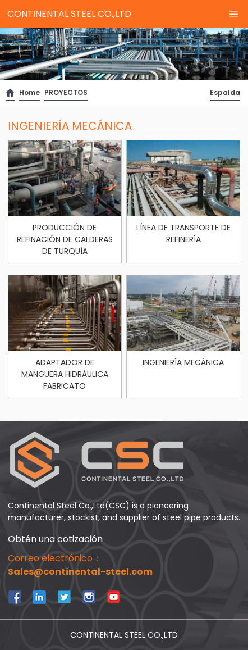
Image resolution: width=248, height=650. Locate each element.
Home (29, 92)
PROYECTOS (66, 92)
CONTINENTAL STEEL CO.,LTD (69, 13)
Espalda (225, 92)
